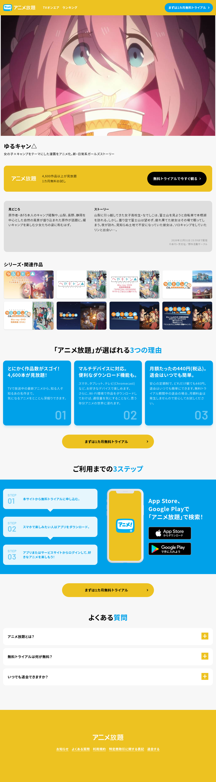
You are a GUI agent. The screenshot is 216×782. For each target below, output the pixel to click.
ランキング (69, 7)
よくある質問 (81, 749)
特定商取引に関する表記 (126, 749)
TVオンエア (51, 7)
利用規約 (99, 749)
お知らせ (62, 749)
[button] (108, 636)
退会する (153, 749)
